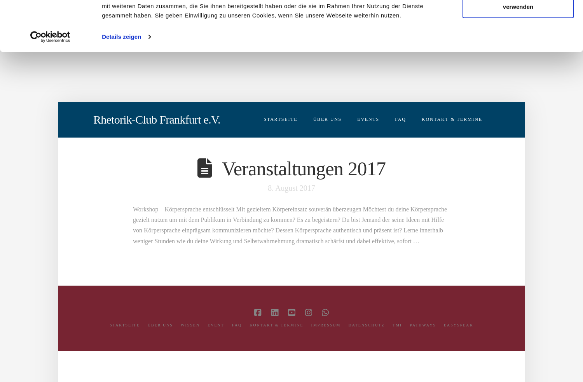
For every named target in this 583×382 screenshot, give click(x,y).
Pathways (423, 325)
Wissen (190, 325)
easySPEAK (458, 325)
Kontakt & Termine (276, 325)
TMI (397, 325)
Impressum (326, 325)
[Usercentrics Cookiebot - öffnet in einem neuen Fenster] (50, 87)
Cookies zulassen (518, 20)
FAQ (237, 325)
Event (216, 325)
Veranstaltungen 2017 (304, 169)
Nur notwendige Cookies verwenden (518, 52)
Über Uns (160, 325)
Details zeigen (121, 87)
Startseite (125, 325)
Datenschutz (366, 325)
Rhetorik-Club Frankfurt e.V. (156, 120)
